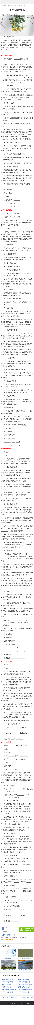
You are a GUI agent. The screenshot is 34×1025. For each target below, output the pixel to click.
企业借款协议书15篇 (7, 979)
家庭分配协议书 (6, 984)
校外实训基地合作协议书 (25, 984)
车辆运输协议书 (6, 987)
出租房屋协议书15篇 (7, 982)
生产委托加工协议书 (7, 992)
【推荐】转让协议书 (23, 979)
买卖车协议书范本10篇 (24, 982)
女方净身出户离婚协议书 (9, 989)
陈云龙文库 (13, 1003)
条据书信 (15, 6)
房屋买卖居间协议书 (23, 992)
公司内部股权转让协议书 (25, 989)
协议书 (23, 6)
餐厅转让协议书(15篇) (24, 987)
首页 (9, 6)
